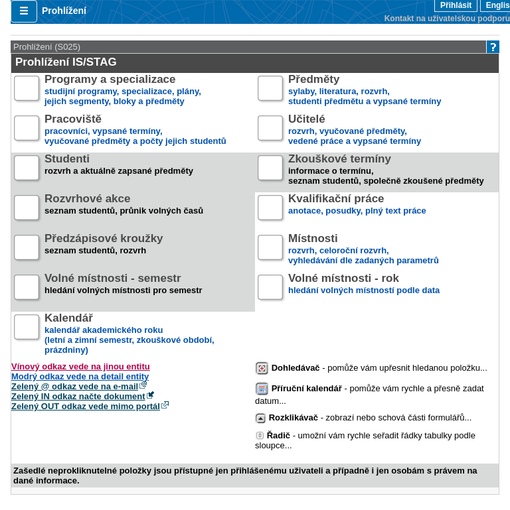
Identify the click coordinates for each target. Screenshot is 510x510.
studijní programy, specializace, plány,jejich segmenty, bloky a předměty (122, 90)
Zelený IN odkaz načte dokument (78, 396)
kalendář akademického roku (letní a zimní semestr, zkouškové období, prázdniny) (129, 334)
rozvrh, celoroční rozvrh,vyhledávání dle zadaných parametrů (363, 249)
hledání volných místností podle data (364, 289)
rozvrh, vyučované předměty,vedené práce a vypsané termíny (354, 130)
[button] (24, 11)
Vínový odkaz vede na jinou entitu (80, 366)
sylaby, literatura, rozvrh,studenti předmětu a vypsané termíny (364, 90)
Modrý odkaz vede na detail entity (80, 376)
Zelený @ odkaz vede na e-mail (74, 386)
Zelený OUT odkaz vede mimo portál (85, 406)
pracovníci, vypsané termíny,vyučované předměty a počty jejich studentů (135, 130)
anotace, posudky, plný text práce (357, 209)
